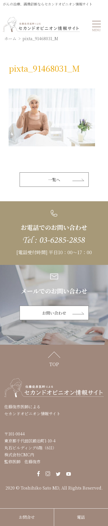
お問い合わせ (54, 313)
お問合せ (27, 517)
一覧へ (54, 179)
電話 (81, 517)
